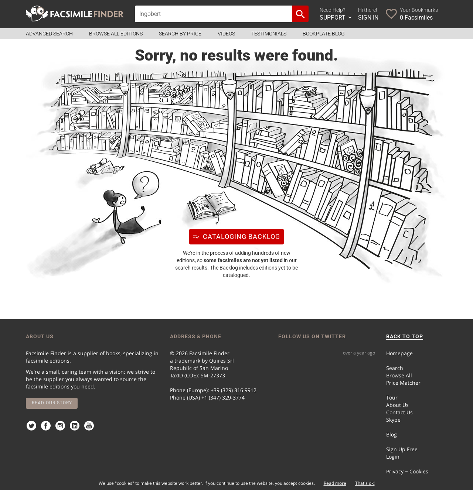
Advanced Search (49, 34)
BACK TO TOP (404, 336)
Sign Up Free (402, 449)
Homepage (399, 353)
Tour (392, 397)
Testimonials (268, 34)
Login (392, 456)
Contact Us (399, 412)
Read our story (52, 402)
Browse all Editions (116, 34)
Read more (335, 483)
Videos (226, 34)
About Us (397, 404)
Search (394, 367)
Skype (393, 419)
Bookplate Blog (324, 34)
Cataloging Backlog (234, 236)
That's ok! (365, 483)
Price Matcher (403, 382)
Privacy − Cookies (407, 471)
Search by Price (180, 34)
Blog (391, 434)
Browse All (399, 375)
